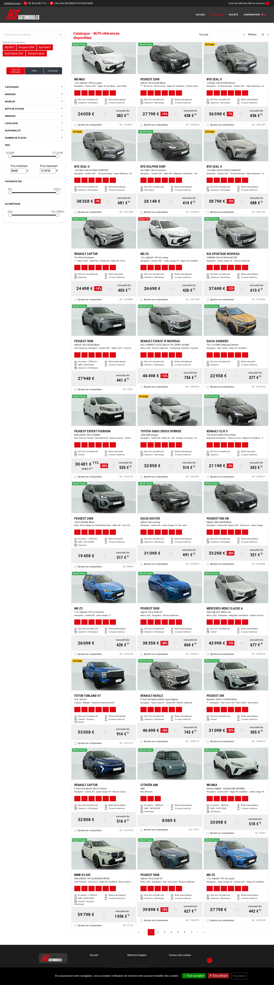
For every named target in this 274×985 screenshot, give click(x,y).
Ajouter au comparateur (90, 124)
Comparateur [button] (253, 14)
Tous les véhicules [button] (15, 70)
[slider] (10, 156)
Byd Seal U (45, 47)
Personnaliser (239, 976)
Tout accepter (194, 975)
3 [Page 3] (164, 932)
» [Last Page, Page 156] (204, 932)
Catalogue (216, 14)
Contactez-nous (12, 3)
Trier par (203, 34)
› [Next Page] (197, 932)
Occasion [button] (53, 71)
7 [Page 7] (191, 932)
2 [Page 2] (158, 932)
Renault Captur (36, 53)
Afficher (252, 34)
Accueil (200, 14)
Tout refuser (218, 975)
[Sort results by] (227, 34)
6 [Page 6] (185, 932)
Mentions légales (137, 955)
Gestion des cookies (180, 955)
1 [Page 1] (151, 932)
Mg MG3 (9, 47)
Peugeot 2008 (26, 47)
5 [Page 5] (178, 932)
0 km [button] (34, 71)
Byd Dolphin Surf (14, 53)
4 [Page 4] (171, 932)
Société (233, 14)
